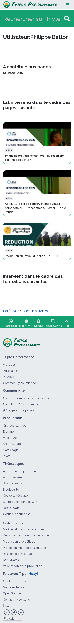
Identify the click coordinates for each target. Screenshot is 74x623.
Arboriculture (12, 441)
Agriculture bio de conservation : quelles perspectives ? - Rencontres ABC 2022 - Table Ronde (35, 208)
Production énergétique (19, 539)
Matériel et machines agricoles (23, 527)
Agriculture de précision (19, 469)
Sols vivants (11, 557)
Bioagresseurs (12, 481)
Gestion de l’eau (14, 521)
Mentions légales (14, 585)
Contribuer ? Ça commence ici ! (24, 402)
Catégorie (11, 311)
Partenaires (10, 368)
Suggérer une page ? (18, 408)
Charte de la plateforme (19, 579)
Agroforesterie (12, 475)
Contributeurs (36, 311)
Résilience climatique (17, 551)
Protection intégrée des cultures (25, 545)
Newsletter (23, 597)
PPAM (6, 453)
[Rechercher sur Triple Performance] (33, 18)
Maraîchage (10, 447)
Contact (8, 597)
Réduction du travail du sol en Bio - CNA (31, 256)
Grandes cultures (14, 423)
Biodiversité (11, 487)
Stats (6, 603)
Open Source (12, 591)
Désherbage (11, 505)
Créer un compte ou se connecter (26, 396)
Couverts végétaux (15, 493)
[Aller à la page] (67, 18)
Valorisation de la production (22, 563)
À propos (9, 362)
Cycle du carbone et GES (20, 499)
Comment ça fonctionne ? (20, 380)
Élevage (8, 429)
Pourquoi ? (10, 374)
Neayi (33, 571)
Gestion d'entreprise (17, 511)
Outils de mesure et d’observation (26, 533)
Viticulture (10, 435)
